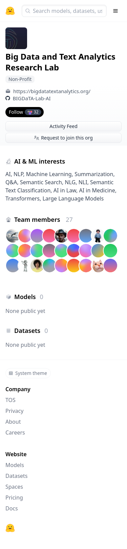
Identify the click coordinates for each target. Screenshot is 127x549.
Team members (43, 219)
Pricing (14, 497)
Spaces (14, 486)
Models (14, 465)
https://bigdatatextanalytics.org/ (51, 91)
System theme (27, 373)
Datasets (16, 476)
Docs (11, 508)
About (13, 421)
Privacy (14, 411)
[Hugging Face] (10, 528)
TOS (10, 400)
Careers (15, 432)
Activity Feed (63, 126)
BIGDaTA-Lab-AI (32, 98)
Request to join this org (63, 137)
